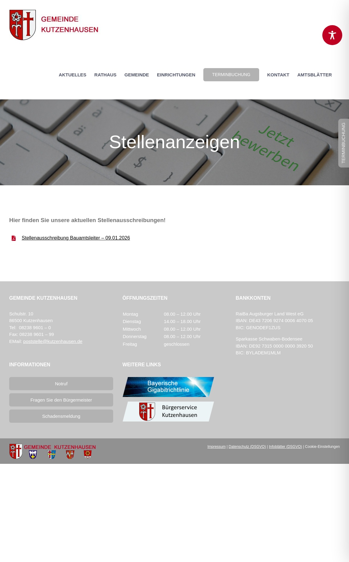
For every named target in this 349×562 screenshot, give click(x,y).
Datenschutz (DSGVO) (247, 447)
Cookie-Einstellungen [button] (322, 447)
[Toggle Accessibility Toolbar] (332, 35)
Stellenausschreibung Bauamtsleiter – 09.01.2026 (76, 238)
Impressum (216, 447)
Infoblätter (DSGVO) (285, 447)
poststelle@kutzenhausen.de (52, 341)
